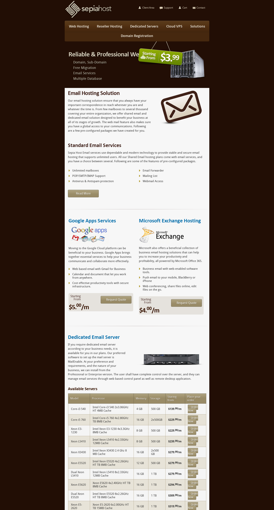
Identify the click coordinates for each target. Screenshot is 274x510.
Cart (184, 7)
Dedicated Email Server (94, 337)
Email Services (84, 73)
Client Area (148, 7)
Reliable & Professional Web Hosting (116, 54)
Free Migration (84, 68)
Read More (83, 193)
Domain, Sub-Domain (90, 62)
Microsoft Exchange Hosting (170, 220)
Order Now (193, 409)
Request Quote (116, 299)
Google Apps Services (92, 220)
